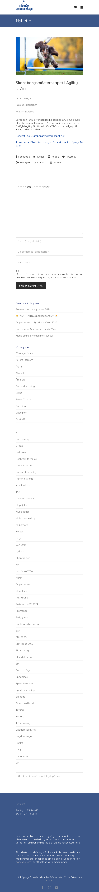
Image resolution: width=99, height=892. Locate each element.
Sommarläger (23, 670)
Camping (21, 406)
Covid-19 (20, 419)
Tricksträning (23, 723)
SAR (18, 630)
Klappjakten (22, 505)
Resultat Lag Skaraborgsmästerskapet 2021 (41, 135)
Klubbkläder (22, 511)
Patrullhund (22, 597)
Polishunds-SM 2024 (27, 604)
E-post (55, 162)
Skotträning (22, 650)
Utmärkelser (23, 756)
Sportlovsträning (25, 690)
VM (17, 762)
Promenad (22, 610)
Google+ (23, 162)
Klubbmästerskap (26, 518)
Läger (19, 538)
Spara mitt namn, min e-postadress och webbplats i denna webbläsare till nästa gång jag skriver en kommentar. (49, 276)
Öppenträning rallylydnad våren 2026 (36, 322)
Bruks (19, 392)
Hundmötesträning (26, 472)
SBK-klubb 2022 (24, 643)
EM (17, 432)
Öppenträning (23, 584)
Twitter (38, 156)
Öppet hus (21, 591)
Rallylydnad (22, 617)
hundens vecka (24, 465)
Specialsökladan (25, 683)
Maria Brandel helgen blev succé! (34, 335)
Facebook (23, 156)
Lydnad (20, 551)
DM (17, 425)
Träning (20, 716)
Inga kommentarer (26, 105)
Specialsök (22, 676)
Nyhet (19, 577)
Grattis (19, 445)
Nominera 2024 (24, 571)
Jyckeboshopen (25, 498)
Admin (49, 880)
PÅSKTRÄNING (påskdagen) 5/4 (37, 315)
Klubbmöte (22, 524)
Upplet (19, 742)
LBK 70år (21, 544)
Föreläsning (22, 439)
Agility (20, 111)
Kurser (19, 531)
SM (17, 663)
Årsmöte (20, 379)
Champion (21, 412)
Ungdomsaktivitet (26, 729)
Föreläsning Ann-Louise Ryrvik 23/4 (36, 329)
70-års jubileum (24, 359)
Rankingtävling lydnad (28, 624)
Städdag (20, 696)
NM (17, 564)
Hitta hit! (20, 803)
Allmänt (20, 373)
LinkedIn (40, 162)
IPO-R (19, 491)
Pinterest (69, 156)
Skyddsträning (24, 657)
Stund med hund (25, 703)
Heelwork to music (26, 458)
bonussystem (23, 861)
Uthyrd (19, 749)
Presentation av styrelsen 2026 (33, 309)
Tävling (29, 111)
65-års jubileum (24, 353)
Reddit (53, 156)
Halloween (21, 452)
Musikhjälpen (23, 557)
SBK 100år (21, 637)
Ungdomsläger (24, 736)
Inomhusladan (23, 485)
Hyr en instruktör (25, 478)
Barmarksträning (25, 386)
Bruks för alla (23, 399)
